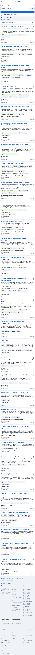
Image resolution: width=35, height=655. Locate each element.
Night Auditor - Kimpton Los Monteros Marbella (14, 375)
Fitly (24, 645)
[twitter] (29, 629)
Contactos (3, 638)
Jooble (8, 653)
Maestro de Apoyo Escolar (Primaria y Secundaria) (15, 106)
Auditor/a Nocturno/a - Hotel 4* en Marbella (13, 163)
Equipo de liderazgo (5, 640)
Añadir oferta (14, 635)
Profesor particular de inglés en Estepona (12, 26)
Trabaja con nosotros (5, 647)
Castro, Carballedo (15, 591)
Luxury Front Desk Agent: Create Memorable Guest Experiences (15, 427)
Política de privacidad (27, 640)
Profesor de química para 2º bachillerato (12, 474)
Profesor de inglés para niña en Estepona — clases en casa (15, 66)
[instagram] (25, 629)
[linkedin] (32, 629)
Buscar (17, 12)
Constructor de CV (27, 644)
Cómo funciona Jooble (5, 642)
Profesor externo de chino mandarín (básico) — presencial (14, 239)
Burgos (13, 595)
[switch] (33, 22)
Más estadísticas (5, 19)
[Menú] (2, 2)
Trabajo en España (26, 636)
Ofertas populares (15, 621)
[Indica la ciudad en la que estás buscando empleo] (17, 8)
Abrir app (32, 1)
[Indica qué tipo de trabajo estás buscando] (17, 5)
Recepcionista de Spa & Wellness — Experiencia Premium (14, 544)
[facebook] (22, 629)
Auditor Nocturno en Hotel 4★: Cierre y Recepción (15, 182)
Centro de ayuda (4, 636)
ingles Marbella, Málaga (27, 601)
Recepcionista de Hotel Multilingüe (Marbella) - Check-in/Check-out (14, 124)
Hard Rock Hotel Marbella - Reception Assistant (14, 512)
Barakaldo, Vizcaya (16, 605)
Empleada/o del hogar (7, 300)
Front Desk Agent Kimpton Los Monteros (12, 442)
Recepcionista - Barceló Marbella (10, 456)
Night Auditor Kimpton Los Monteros (11, 202)
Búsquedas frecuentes (6, 583)
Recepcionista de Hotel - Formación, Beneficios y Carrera (15, 145)
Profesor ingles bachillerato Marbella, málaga (5, 589)
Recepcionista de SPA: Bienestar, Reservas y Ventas (15, 529)
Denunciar (31, 42)
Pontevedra (14, 607)
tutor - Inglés (4, 340)
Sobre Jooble (3, 635)
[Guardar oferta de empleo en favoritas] (33, 27)
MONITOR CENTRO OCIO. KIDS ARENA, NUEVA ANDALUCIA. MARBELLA (13, 279)
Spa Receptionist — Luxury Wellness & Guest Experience (13, 560)
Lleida (13, 600)
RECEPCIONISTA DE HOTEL (8, 86)
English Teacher (5, 357)
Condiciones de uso (27, 638)
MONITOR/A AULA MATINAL (8, 409)
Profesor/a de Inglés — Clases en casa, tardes (14, 46)
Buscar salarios (26, 642)
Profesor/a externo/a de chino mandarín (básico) (14, 221)
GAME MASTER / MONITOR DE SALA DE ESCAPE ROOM (14, 494)
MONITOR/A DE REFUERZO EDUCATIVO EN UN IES (14, 392)
